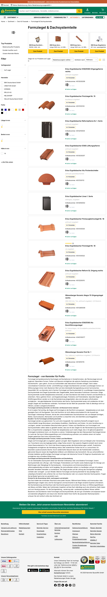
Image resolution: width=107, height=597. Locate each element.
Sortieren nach (80, 60)
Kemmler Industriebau (97, 546)
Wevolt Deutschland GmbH (13, 99)
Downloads (40, 531)
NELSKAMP (8, 96)
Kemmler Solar (95, 543)
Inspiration (40, 537)
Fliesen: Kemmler (96, 528)
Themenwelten (60, 17)
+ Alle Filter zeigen (7, 162)
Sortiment (9, 17)
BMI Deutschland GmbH (12, 82)
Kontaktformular (59, 573)
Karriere (57, 533)
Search (79, 11)
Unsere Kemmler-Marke (11, 53)
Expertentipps (41, 534)
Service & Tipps (42, 524)
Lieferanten (58, 539)
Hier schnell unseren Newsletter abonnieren (53, 512)
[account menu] (87, 11)
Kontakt (21, 534)
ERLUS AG (7, 92)
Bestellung (5, 524)
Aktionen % (75, 17)
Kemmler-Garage (96, 531)
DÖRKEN (7, 89)
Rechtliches (76, 524)
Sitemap (75, 534)
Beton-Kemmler (95, 534)
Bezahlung (4, 534)
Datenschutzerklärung (80, 528)
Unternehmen (87, 17)
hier (74, 578)
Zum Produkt (37, 51)
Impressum (76, 531)
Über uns (58, 524)
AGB (56, 536)
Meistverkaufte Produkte (11, 47)
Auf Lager (7, 70)
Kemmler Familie (96, 524)
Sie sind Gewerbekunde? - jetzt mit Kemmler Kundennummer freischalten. (53, 2)
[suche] (50, 11)
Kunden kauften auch (10, 50)
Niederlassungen (24, 528)
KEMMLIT (93, 540)
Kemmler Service (42, 528)
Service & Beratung (41, 17)
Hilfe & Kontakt (24, 524)
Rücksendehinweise (8, 531)
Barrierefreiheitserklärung (81, 542)
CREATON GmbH (10, 86)
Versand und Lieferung (8, 528)
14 (5, 153)
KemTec (93, 537)
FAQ (20, 531)
